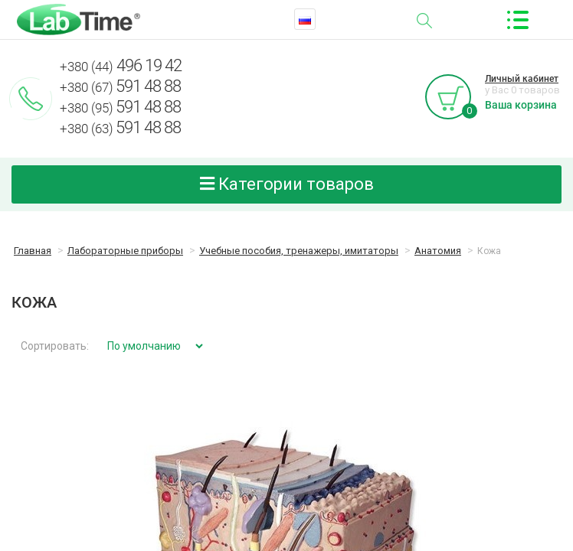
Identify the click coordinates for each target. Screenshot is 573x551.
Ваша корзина (521, 105)
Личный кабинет (521, 78)
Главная (32, 250)
